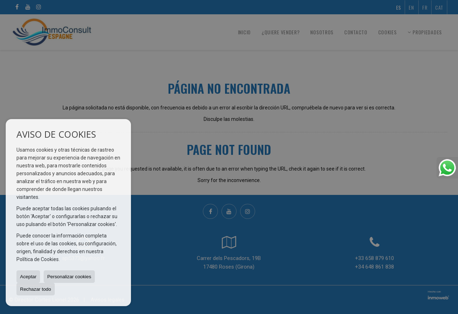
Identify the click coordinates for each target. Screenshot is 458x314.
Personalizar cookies (69, 276)
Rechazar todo (35, 289)
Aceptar (28, 276)
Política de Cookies (37, 259)
